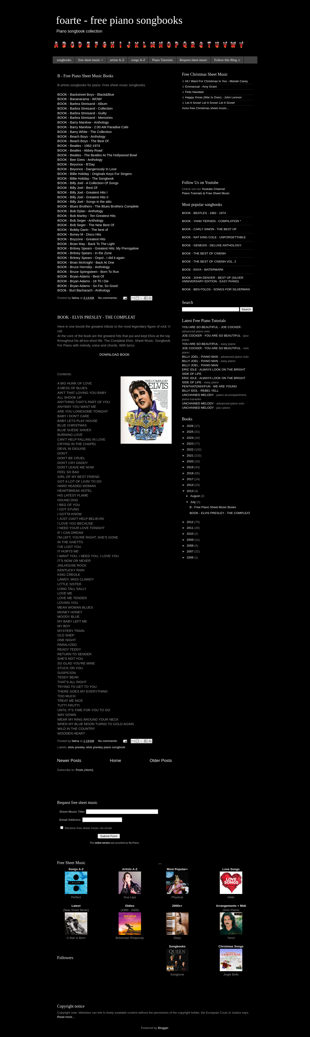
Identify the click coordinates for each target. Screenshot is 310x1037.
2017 (190, 479)
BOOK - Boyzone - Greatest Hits (81, 239)
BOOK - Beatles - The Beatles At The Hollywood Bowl (97, 155)
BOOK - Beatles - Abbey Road (79, 150)
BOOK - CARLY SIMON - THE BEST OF (209, 229)
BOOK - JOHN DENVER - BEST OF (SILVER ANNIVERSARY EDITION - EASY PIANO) (212, 279)
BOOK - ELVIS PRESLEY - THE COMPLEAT (96, 317)
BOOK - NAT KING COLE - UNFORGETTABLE (214, 237)
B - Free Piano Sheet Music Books (85, 76)
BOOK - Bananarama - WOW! (79, 99)
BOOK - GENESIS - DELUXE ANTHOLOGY (212, 245)
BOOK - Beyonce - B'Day (76, 164)
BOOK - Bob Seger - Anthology (80, 220)
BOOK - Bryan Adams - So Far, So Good (87, 286)
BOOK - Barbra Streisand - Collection (85, 108)
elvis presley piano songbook (105, 747)
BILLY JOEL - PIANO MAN (200, 356)
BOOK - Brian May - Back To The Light (86, 244)
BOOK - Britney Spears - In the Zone (84, 253)
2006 (190, 557)
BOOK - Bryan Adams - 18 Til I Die (83, 281)
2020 (190, 461)
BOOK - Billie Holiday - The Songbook (85, 178)
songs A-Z (138, 60)
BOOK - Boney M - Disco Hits (79, 234)
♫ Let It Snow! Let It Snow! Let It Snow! (208, 102)
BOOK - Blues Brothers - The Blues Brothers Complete (98, 206)
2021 (190, 455)
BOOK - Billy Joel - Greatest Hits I (82, 192)
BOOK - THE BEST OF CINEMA (204, 253)
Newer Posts (69, 760)
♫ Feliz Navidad (193, 92)
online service (102, 843)
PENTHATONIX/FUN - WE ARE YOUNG (209, 386)
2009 (190, 539)
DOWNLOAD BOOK (114, 354)
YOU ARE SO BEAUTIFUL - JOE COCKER (211, 327)
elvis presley (76, 747)
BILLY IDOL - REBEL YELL (200, 390)
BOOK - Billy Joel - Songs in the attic (84, 201)
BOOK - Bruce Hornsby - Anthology (83, 267)
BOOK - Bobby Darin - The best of (82, 230)
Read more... (66, 1017)
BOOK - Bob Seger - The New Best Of (85, 225)
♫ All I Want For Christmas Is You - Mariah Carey (215, 81)
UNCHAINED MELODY (198, 395)
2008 (190, 545)
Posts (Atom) (84, 770)
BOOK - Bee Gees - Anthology (80, 159)
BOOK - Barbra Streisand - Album (82, 104)
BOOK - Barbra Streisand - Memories (85, 117)
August (195, 496)
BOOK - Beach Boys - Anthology (81, 136)
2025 (190, 431)
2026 (190, 426)
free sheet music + (90, 60)
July (193, 502)
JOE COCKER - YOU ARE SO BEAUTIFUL (211, 335)
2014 (190, 485)
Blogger (163, 1028)
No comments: (108, 298)
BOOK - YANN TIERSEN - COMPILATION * (211, 221)
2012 (190, 522)
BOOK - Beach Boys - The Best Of (82, 141)
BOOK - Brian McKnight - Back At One (85, 262)
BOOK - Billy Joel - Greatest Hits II (82, 197)
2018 (190, 473)
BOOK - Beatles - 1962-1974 (78, 146)
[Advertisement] (110, 364)
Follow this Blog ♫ (227, 60)
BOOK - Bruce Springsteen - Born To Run (88, 272)
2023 (190, 443)
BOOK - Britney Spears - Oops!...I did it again (91, 258)
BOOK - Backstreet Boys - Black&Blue (85, 94)
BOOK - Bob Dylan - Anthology (80, 211)
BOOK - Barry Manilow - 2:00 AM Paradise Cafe (92, 127)
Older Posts (161, 760)
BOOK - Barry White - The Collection (84, 132)
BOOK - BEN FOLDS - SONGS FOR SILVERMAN (216, 289)
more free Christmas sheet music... (205, 108)
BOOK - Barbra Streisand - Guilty (82, 113)
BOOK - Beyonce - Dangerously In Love (87, 169)
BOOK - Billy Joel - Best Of (77, 188)
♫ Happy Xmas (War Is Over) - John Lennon (212, 97)
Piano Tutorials (162, 60)
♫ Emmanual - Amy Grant (199, 86)
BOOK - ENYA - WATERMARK (202, 269)
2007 (190, 551)
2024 (190, 437)
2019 (190, 467)
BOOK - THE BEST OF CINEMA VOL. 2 (209, 261)
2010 (190, 533)
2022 (190, 449)
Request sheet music (193, 60)
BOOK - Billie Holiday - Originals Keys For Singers (94, 174)
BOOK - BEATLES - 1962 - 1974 (204, 213)
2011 (190, 528)
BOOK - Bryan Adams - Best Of (80, 276)
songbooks (64, 60)
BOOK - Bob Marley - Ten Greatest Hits (86, 216)
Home (115, 760)
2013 (190, 491)
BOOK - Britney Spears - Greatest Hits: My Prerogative (98, 248)
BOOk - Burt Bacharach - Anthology (83, 290)
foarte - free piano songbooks (119, 20)
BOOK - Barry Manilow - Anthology (83, 122)
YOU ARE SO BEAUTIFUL (200, 344)
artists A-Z (117, 60)
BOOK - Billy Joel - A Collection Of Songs (87, 183)
